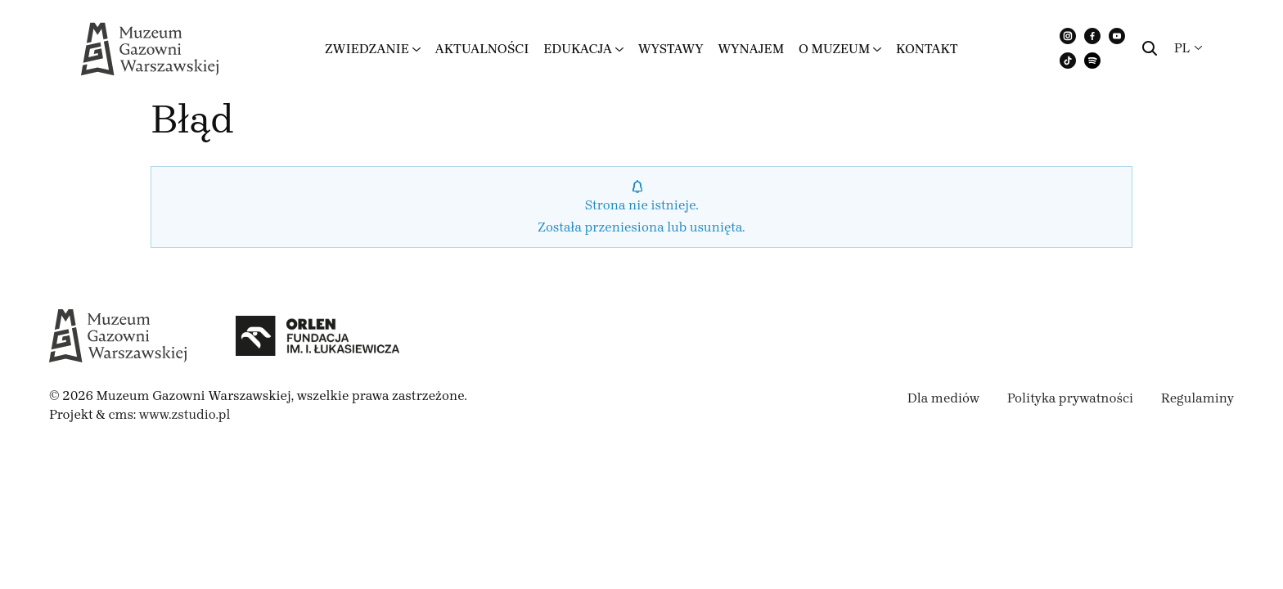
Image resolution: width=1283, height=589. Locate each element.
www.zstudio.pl (185, 414)
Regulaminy (1197, 398)
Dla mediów (943, 398)
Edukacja (577, 48)
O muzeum (834, 48)
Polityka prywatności (1070, 398)
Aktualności (481, 48)
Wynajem (751, 48)
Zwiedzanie (367, 48)
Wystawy (671, 48)
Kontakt (927, 48)
